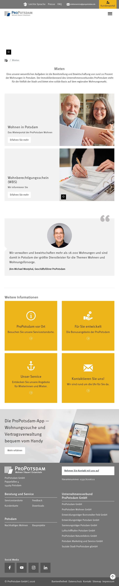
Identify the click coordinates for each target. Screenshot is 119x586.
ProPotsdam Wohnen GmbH (76, 509)
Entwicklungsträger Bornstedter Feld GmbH (84, 515)
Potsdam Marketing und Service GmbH (82, 541)
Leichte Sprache (37, 4)
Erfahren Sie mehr (19, 140)
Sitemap (97, 581)
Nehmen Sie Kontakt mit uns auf (81, 471)
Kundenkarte (11, 506)
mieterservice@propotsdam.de (82, 4)
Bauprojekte (38, 525)
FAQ (59, 4)
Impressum (108, 581)
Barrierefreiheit (59, 581)
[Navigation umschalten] (110, 13)
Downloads (38, 506)
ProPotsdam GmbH (72, 504)
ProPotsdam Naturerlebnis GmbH (79, 536)
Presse (51, 4)
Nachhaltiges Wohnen (16, 525)
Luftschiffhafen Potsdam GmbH (78, 531)
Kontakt (87, 581)
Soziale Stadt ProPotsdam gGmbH (80, 546)
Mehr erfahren (14, 450)
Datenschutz (75, 581)
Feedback (37, 500)
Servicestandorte (14, 500)
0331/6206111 (87, 479)
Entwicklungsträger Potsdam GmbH (80, 520)
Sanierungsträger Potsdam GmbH (79, 525)
